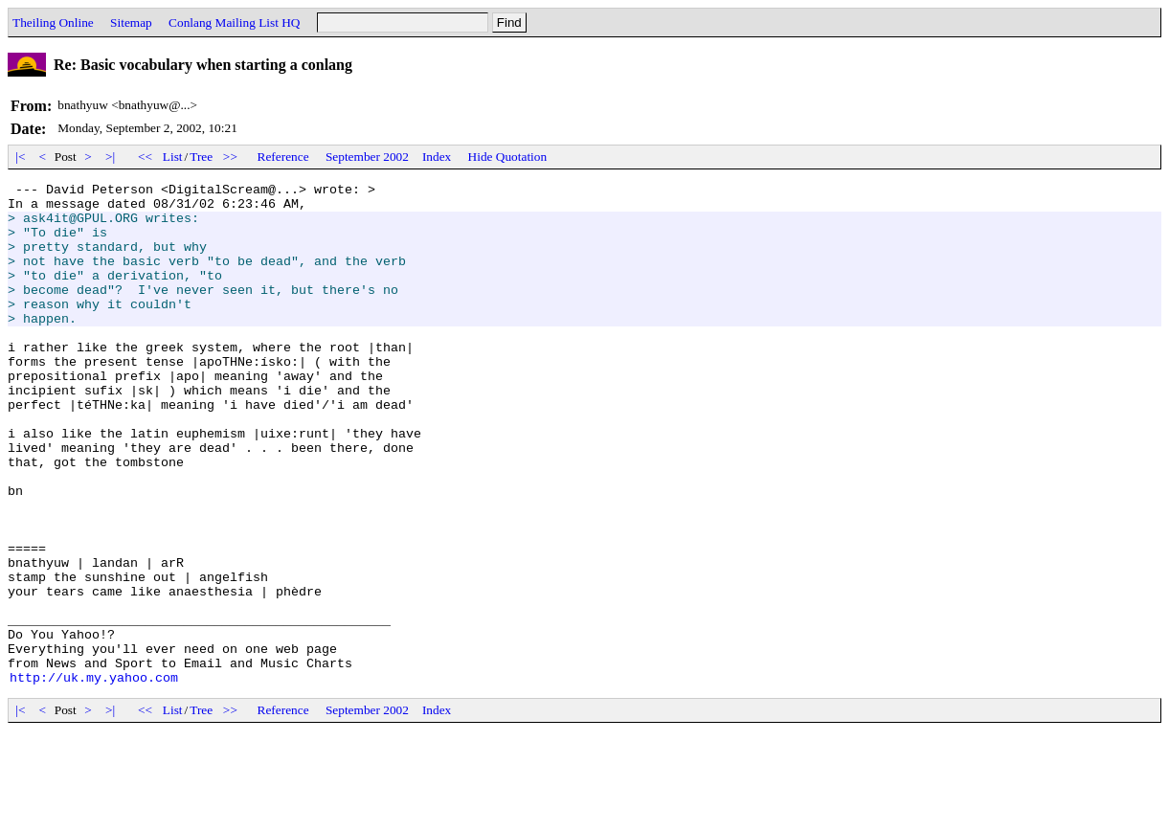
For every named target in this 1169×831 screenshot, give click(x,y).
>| (110, 156)
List (173, 156)
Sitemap (131, 22)
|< (20, 156)
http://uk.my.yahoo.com (94, 777)
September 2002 (367, 156)
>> (230, 156)
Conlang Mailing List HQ (234, 22)
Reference (283, 156)
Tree (201, 156)
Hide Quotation (508, 156)
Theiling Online (53, 22)
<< (145, 156)
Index (436, 156)
